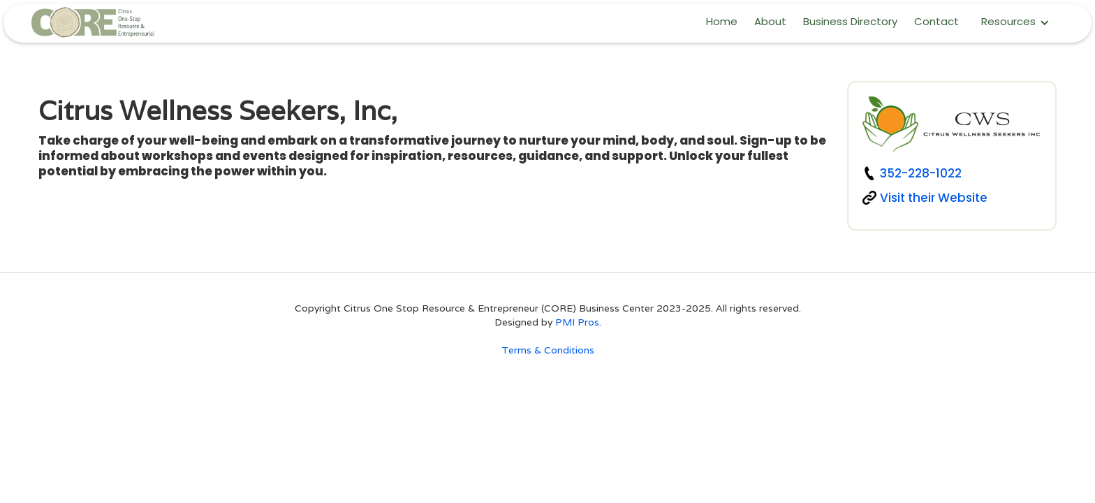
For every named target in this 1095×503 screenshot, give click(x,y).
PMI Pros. (578, 322)
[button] (1015, 22)
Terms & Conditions (547, 350)
